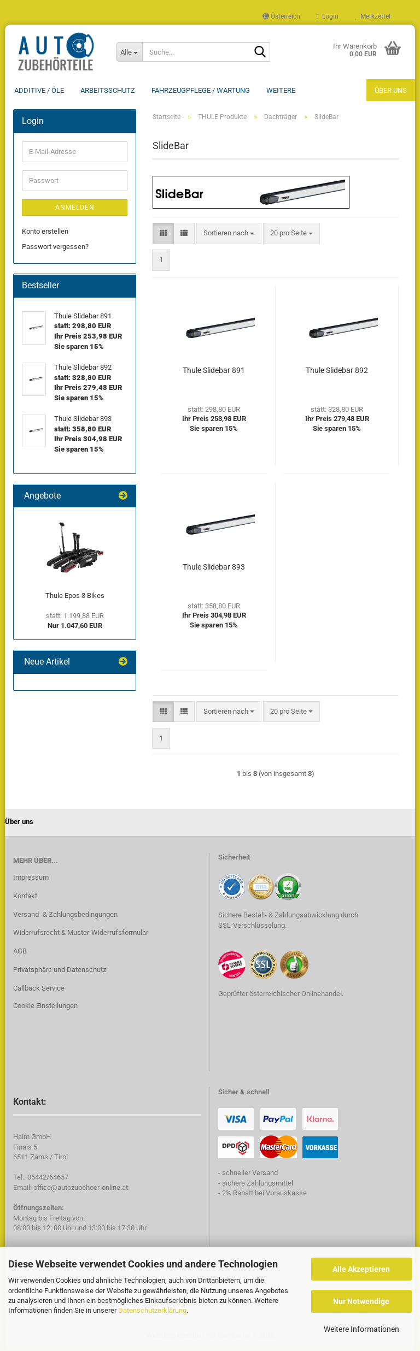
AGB (20, 952)
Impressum (31, 878)
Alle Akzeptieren (361, 1269)
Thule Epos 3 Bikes (74, 596)
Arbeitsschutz (107, 90)
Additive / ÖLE (39, 90)
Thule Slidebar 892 (337, 371)
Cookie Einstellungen (45, 1007)
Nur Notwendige (361, 1301)
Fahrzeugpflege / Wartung (200, 90)
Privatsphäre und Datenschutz (59, 971)
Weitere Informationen (361, 1329)
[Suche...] (129, 52)
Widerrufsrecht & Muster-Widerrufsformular (80, 933)
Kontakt (25, 897)
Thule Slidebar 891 (214, 371)
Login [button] (328, 16)
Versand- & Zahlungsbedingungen (65, 915)
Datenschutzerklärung (152, 1310)
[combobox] (228, 234)
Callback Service (39, 989)
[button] (281, 16)
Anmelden (75, 208)
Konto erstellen (45, 232)
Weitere (280, 90)
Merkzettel (372, 16)
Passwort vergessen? (55, 248)
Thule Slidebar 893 (214, 568)
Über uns (391, 90)
